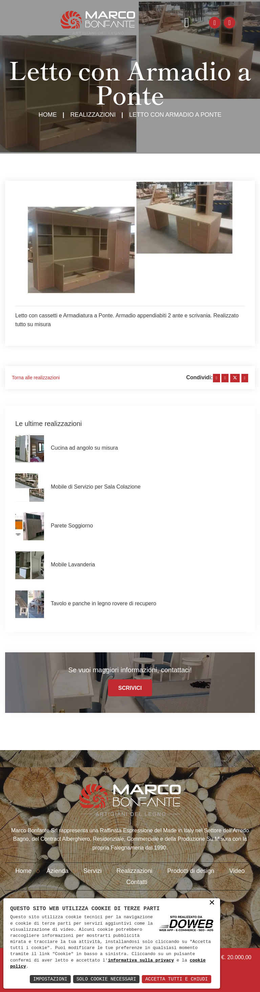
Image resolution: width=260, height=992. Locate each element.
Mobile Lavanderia (73, 564)
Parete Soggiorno (72, 525)
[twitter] (235, 378)
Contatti (136, 882)
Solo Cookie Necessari (106, 979)
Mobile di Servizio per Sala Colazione (95, 487)
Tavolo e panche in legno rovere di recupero (103, 603)
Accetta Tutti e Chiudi (176, 979)
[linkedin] (224, 378)
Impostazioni (50, 979)
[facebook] (216, 378)
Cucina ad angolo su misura (84, 448)
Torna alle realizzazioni (36, 377)
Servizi (92, 870)
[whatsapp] (244, 378)
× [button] (212, 903)
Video (237, 870)
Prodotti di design (190, 870)
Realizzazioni (93, 114)
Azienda (57, 870)
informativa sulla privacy (141, 960)
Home (48, 114)
